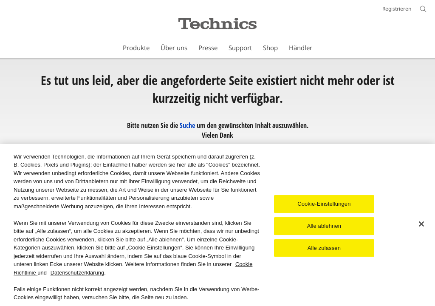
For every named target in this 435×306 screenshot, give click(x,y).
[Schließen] (421, 224)
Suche (187, 125)
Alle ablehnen (324, 226)
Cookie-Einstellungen (323, 204)
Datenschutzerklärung (77, 273)
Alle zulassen (324, 248)
